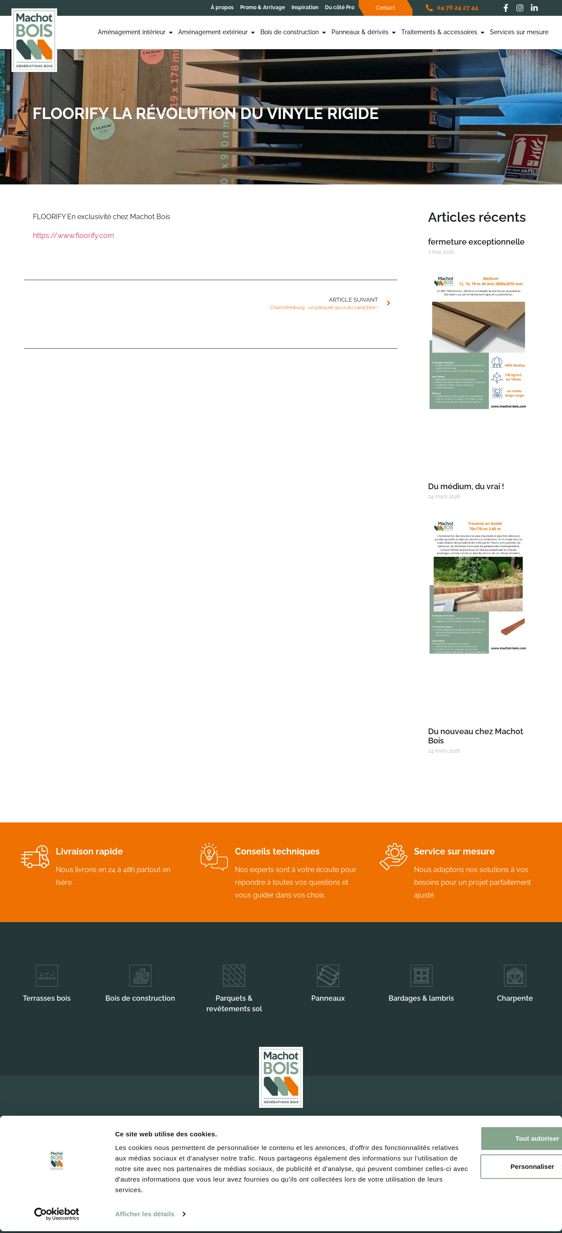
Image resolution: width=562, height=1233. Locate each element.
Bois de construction (140, 998)
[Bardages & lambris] (421, 976)
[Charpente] (515, 976)
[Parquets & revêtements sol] (234, 976)
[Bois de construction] (140, 976)
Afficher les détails (144, 1215)
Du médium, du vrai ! (466, 486)
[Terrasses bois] (47, 976)
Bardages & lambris (421, 998)
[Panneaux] (328, 976)
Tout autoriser (489, 1140)
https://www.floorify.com (73, 235)
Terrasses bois (47, 998)
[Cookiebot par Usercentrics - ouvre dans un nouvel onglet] (56, 1215)
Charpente (515, 998)
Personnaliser (489, 1168)
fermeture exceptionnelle (476, 241)
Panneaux (328, 998)
